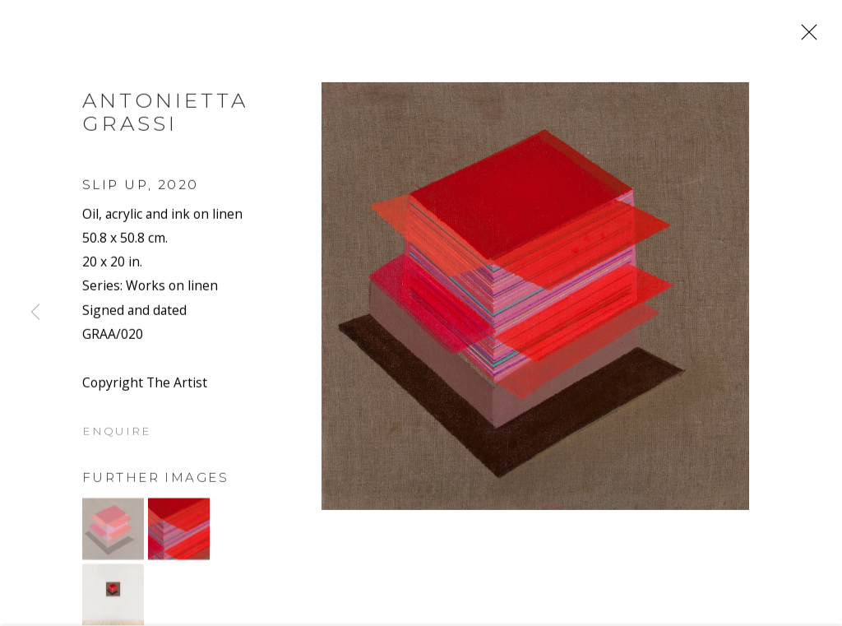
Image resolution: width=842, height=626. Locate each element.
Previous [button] (35, 313)
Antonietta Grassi (165, 116)
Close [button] (805, 37)
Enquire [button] (116, 436)
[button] (113, 533)
